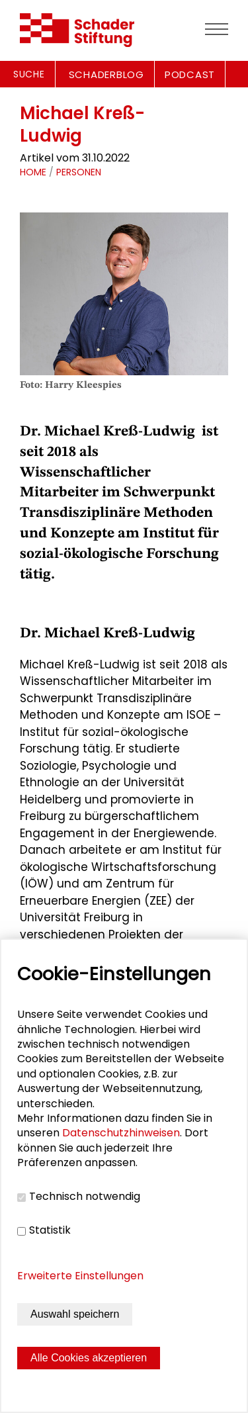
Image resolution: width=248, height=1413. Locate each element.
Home (33, 172)
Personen (78, 172)
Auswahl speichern (74, 1314)
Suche (29, 74)
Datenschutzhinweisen (121, 1132)
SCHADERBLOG (106, 74)
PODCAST (190, 74)
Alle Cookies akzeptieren (88, 1357)
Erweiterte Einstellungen (80, 1275)
